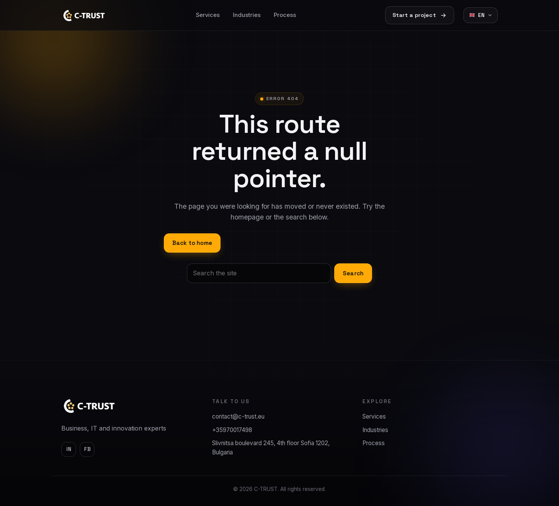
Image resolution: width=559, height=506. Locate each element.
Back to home (192, 242)
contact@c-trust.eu (238, 416)
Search (353, 273)
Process (285, 15)
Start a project (419, 15)
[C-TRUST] (89, 405)
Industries (247, 15)
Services (208, 15)
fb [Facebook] (87, 449)
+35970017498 (232, 430)
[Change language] (480, 15)
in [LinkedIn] (68, 449)
